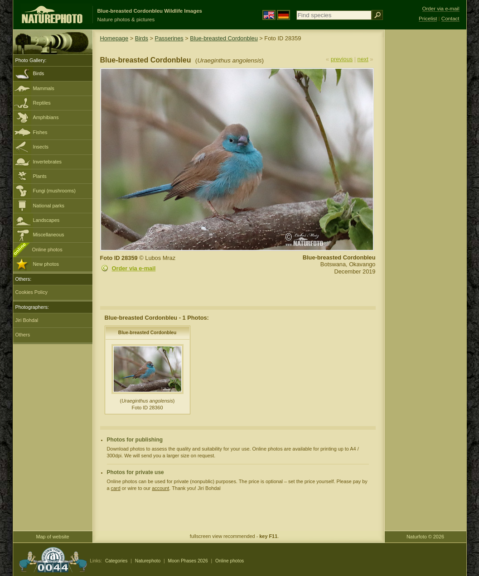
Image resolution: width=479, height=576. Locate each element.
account (160, 488)
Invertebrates (47, 161)
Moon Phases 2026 (188, 560)
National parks (49, 205)
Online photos (47, 249)
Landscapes (46, 220)
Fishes (40, 132)
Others (22, 334)
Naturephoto (147, 560)
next (363, 59)
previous (342, 59)
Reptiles (42, 103)
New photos (46, 264)
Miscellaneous (48, 234)
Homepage (114, 38)
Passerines (169, 38)
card (116, 488)
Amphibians (46, 117)
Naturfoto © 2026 (425, 536)
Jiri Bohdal (27, 320)
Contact (450, 18)
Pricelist (428, 18)
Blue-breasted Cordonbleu (223, 38)
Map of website (52, 536)
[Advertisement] (425, 174)
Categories (116, 560)
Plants (40, 176)
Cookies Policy (31, 292)
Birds (38, 73)
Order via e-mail (134, 268)
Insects (40, 146)
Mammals (43, 88)
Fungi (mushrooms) (54, 190)
